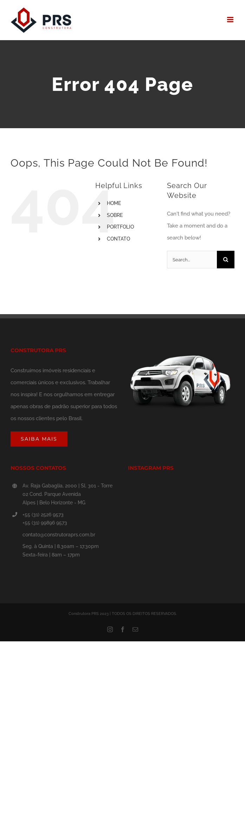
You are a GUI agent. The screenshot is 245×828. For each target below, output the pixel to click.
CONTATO (118, 239)
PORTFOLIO (120, 227)
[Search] (225, 259)
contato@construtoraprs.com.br (58, 534)
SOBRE (115, 215)
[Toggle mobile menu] (230, 19)
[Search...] (192, 259)
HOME (114, 203)
